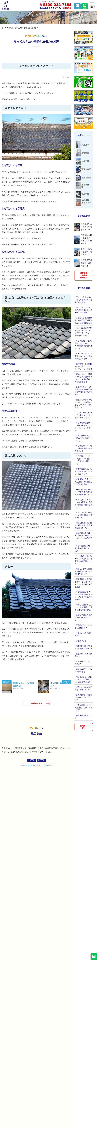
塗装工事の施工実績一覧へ (83, 274)
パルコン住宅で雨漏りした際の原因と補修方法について (83, 514)
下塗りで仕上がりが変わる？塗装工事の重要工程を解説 (83, 298)
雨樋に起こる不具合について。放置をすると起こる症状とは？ (83, 678)
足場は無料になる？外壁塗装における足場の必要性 (83, 706)
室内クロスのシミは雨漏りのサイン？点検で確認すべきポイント (83, 355)
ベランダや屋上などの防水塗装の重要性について (83, 437)
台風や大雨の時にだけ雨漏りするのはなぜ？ (83, 696)
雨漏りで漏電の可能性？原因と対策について (83, 616)
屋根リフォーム (36, 765)
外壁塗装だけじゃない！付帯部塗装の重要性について (83, 447)
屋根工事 (41, 760)
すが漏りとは (81, 640)
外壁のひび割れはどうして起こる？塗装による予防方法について (83, 491)
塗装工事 (31, 760)
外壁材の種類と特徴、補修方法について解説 (83, 547)
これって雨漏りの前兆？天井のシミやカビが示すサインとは (83, 414)
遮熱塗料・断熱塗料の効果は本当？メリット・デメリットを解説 (83, 365)
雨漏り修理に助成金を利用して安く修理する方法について (83, 524)
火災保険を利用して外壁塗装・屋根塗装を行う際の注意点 (83, 480)
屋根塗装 (49, 765)
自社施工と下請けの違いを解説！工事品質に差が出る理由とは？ (83, 319)
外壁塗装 (24, 765)
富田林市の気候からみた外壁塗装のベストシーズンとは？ (83, 470)
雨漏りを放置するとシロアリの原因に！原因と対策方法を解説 (83, 606)
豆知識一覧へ (36, 703)
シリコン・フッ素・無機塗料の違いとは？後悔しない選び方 (83, 309)
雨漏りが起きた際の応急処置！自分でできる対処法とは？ (83, 570)
